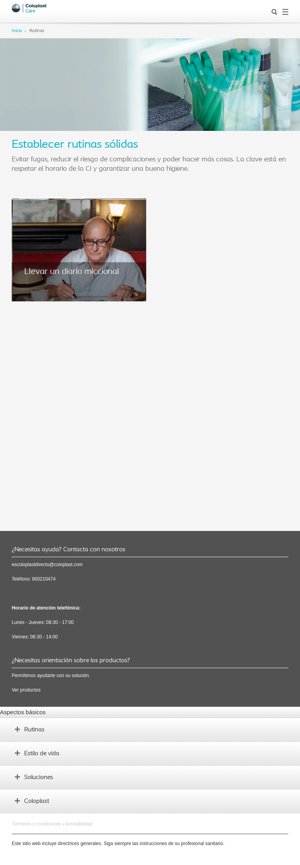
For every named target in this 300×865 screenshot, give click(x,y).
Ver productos (26, 690)
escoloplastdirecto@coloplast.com (47, 564)
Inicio (17, 31)
